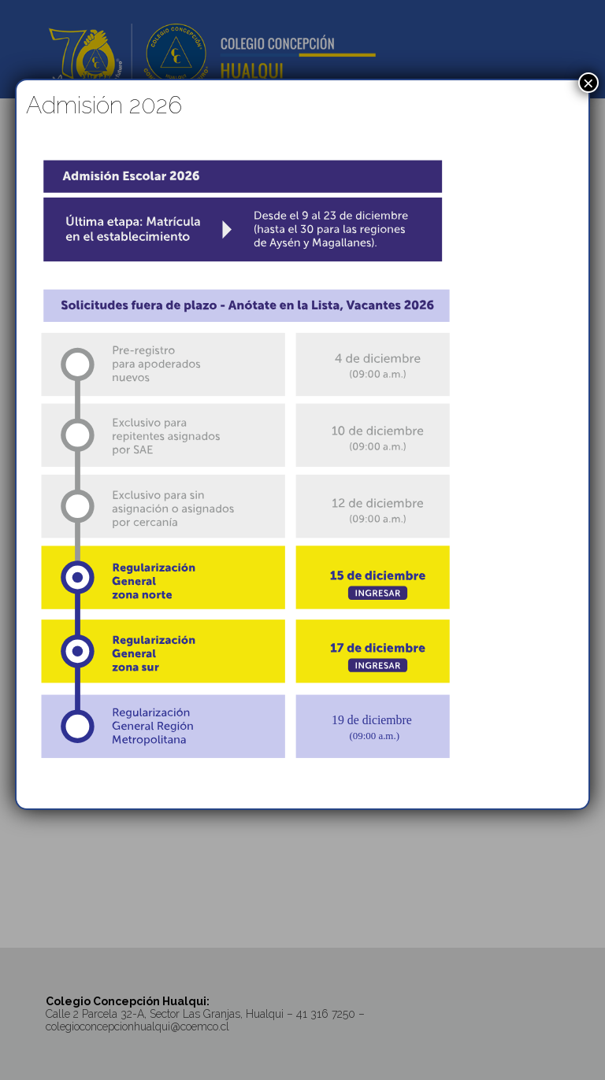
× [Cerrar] (588, 82)
